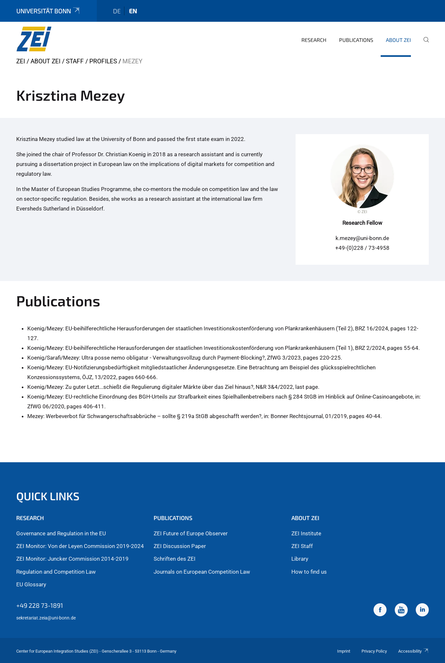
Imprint (343, 651)
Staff (75, 61)
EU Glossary (31, 584)
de (117, 11)
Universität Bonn (48, 11)
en (133, 11)
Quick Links (48, 496)
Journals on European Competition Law (202, 571)
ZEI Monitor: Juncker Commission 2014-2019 (72, 558)
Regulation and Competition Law (56, 571)
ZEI (20, 61)
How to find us (309, 571)
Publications (356, 40)
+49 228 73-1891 (39, 605)
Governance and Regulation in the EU (61, 533)
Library (299, 558)
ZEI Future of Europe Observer (191, 533)
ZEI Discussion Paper (180, 546)
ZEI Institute (306, 533)
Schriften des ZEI (175, 558)
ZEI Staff (302, 546)
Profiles (103, 61)
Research (313, 40)
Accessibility (413, 651)
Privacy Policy (374, 651)
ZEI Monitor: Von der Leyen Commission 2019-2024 (80, 546)
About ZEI (398, 40)
